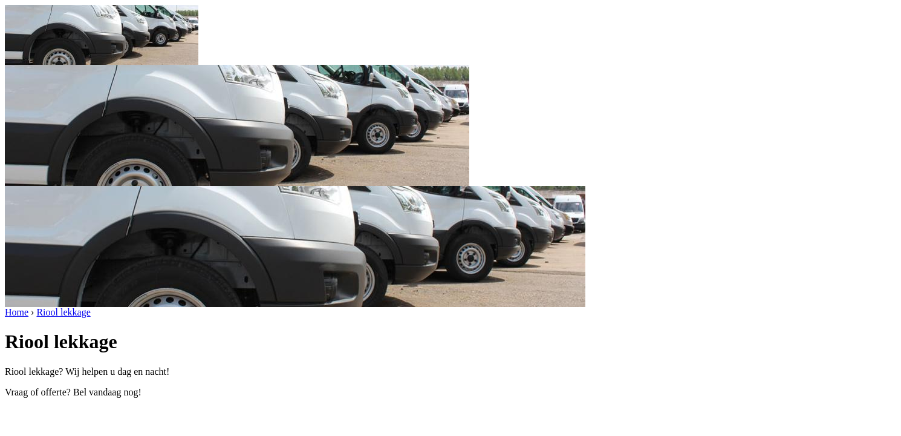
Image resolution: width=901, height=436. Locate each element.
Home (16, 312)
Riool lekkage (63, 312)
